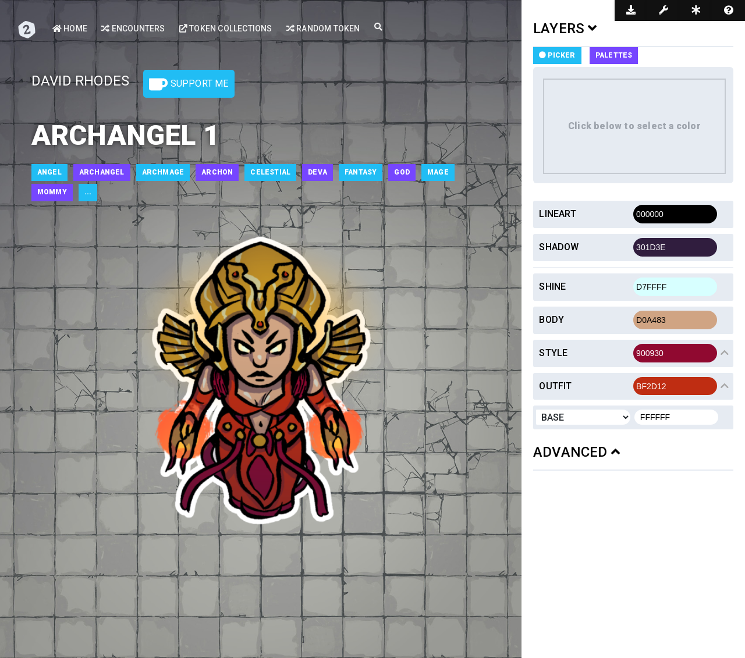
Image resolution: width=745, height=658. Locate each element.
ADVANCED (576, 452)
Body (551, 319)
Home (69, 28)
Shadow (559, 246)
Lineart (557, 213)
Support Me (188, 84)
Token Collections (225, 28)
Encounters (133, 28)
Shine (552, 286)
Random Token (323, 28)
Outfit (555, 386)
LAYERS (565, 28)
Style (553, 352)
